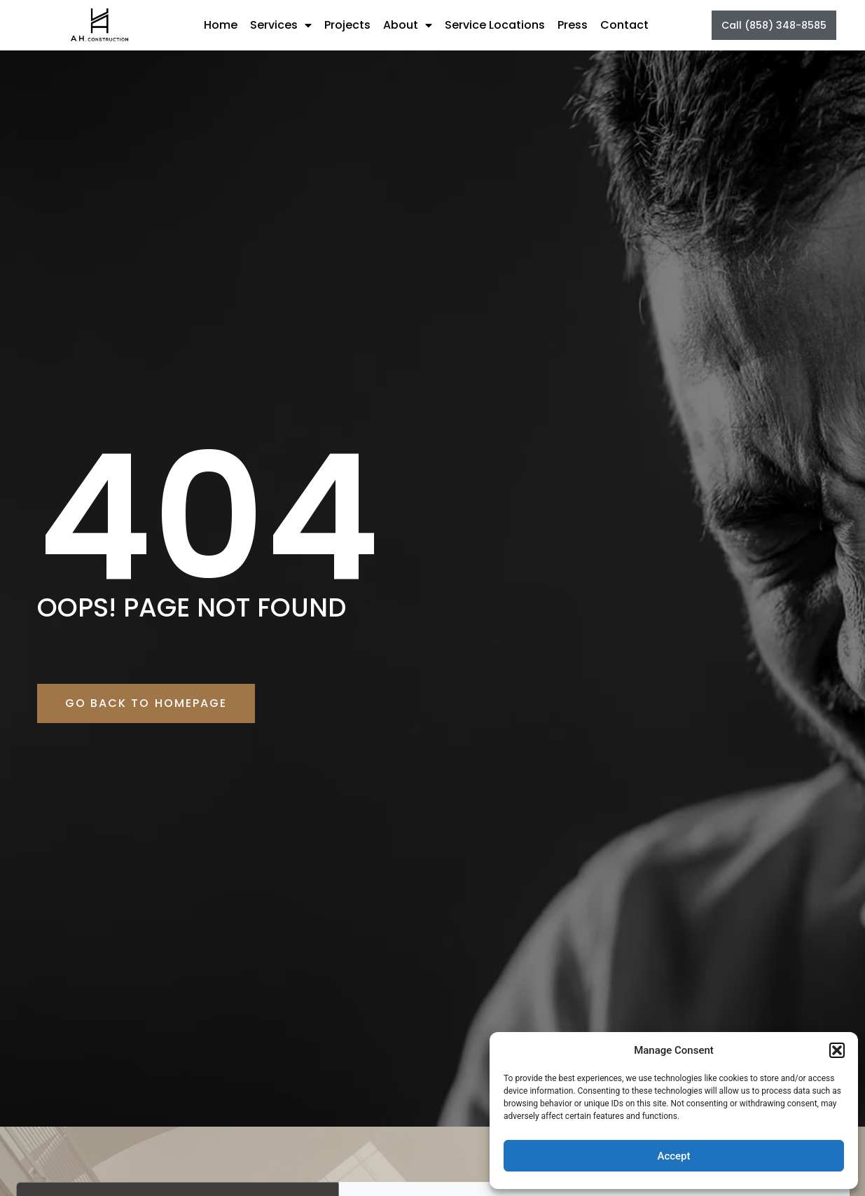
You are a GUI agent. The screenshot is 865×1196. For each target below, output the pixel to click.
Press (573, 25)
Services (281, 25)
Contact (624, 25)
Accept (673, 1156)
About (407, 25)
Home (220, 25)
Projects (347, 25)
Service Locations (495, 25)
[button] (837, 1050)
